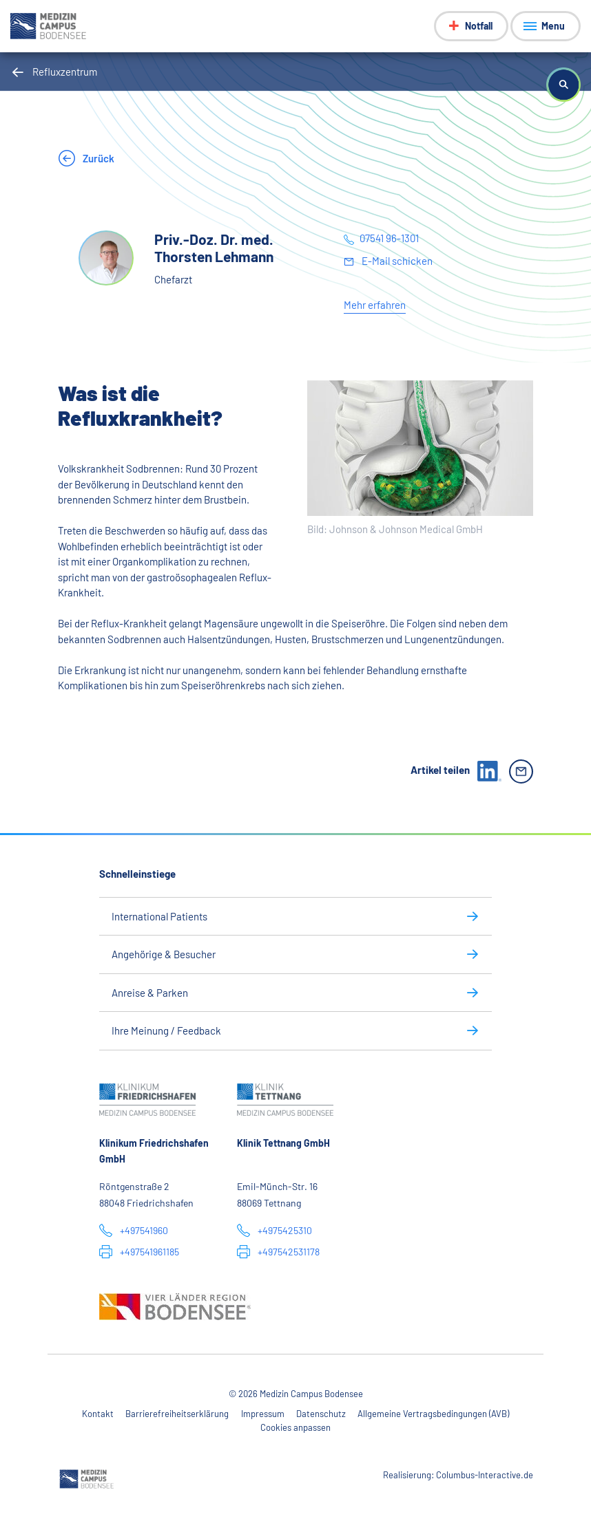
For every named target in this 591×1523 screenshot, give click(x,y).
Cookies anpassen (295, 1427)
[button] (563, 84)
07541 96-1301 (389, 238)
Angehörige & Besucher (164, 954)
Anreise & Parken (150, 992)
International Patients (159, 916)
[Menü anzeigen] (545, 26)
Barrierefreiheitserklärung (177, 1413)
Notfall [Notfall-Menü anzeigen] (479, 26)
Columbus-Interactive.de (484, 1474)
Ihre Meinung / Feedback (166, 1030)
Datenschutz (321, 1413)
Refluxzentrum (64, 71)
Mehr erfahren (375, 305)
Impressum (262, 1413)
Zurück (97, 158)
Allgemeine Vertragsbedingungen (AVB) (433, 1413)
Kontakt (98, 1413)
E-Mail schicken (396, 261)
